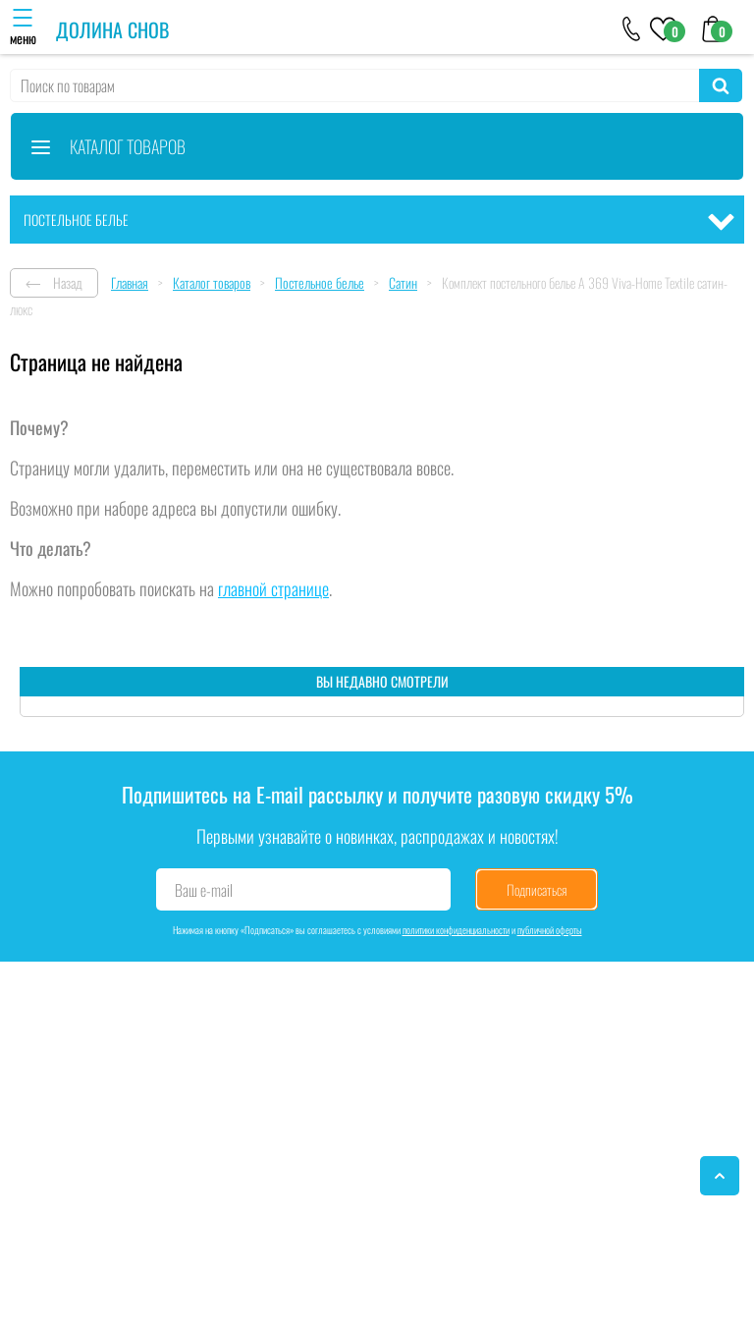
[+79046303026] (632, 27)
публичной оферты (549, 929)
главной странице (273, 588)
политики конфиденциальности (456, 929)
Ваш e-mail (204, 890)
